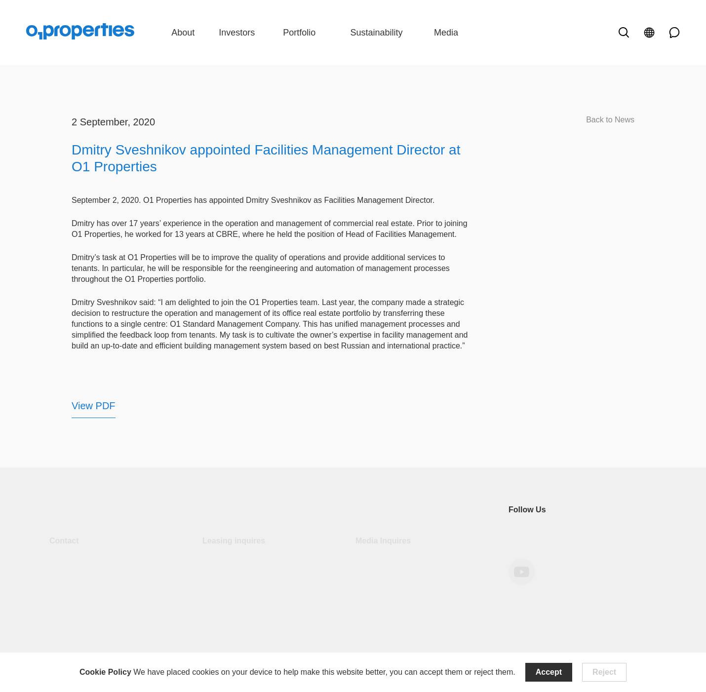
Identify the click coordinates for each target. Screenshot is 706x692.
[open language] (649, 32)
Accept (549, 672)
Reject (604, 672)
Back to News (610, 119)
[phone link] (671, 32)
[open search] (623, 32)
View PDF (94, 405)
